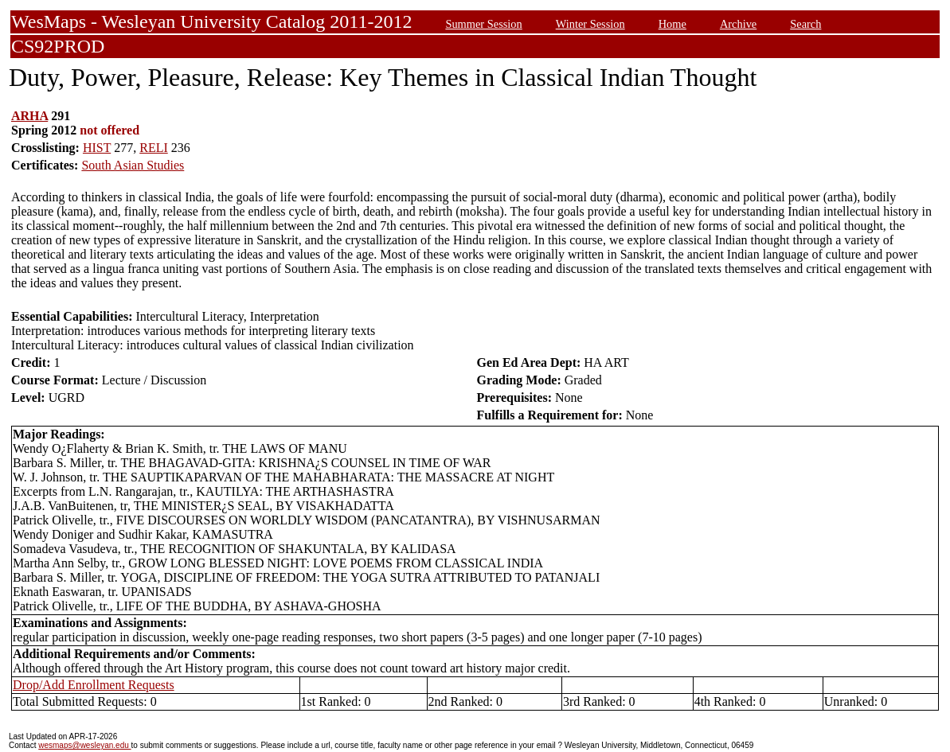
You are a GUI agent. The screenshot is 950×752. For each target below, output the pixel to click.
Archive (738, 24)
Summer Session (483, 24)
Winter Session (590, 24)
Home (672, 24)
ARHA (29, 116)
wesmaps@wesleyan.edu (84, 745)
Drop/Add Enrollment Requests (93, 685)
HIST (97, 147)
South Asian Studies (132, 165)
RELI (153, 147)
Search (805, 24)
